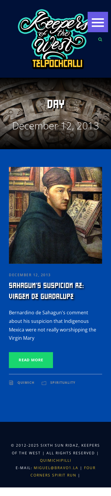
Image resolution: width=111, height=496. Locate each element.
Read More (31, 359)
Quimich (25, 382)
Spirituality (62, 382)
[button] (98, 22)
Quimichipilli (55, 460)
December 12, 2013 (30, 274)
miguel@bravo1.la (56, 467)
